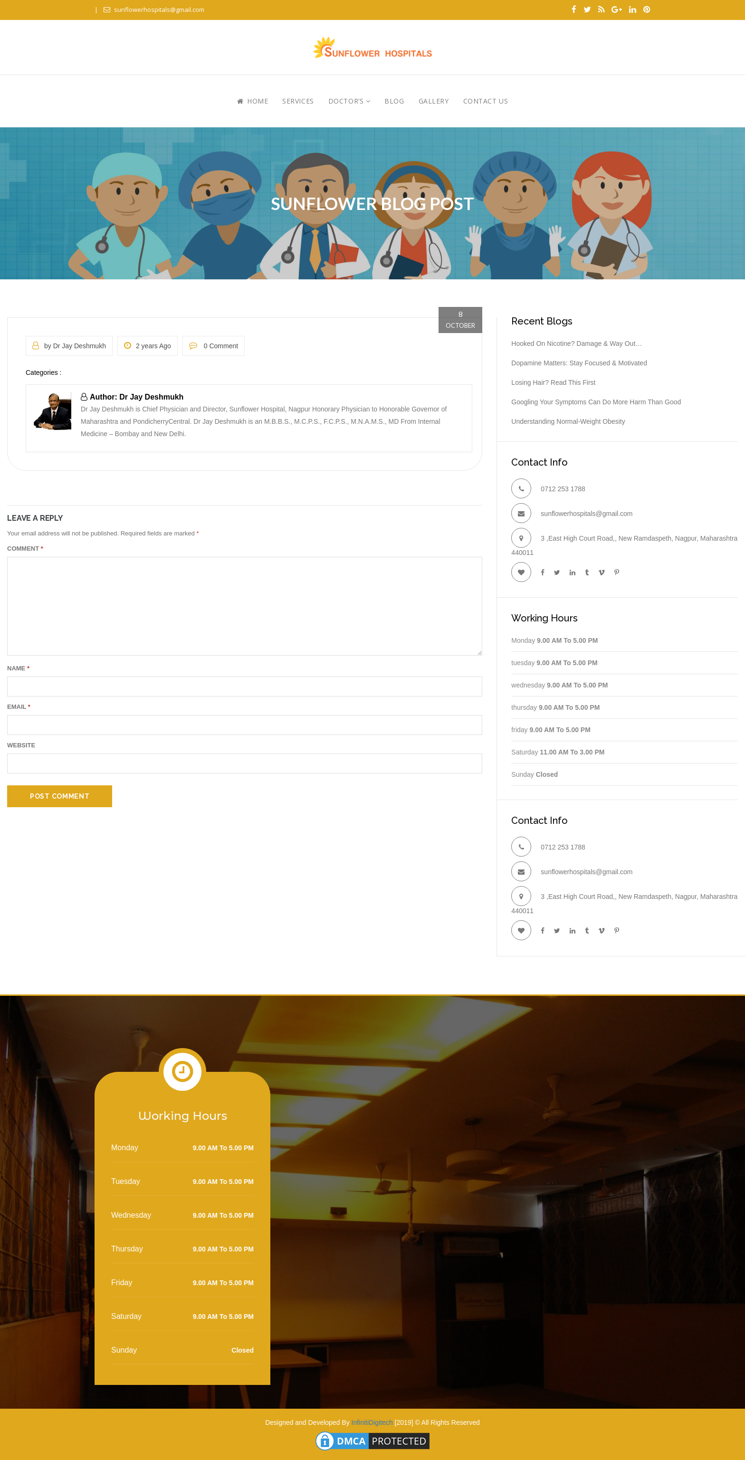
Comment (25, 548)
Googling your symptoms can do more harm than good (596, 402)
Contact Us (485, 100)
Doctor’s (349, 100)
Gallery (434, 100)
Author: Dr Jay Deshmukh (132, 397)
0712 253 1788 (563, 489)
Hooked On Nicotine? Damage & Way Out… (576, 343)
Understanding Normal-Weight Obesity (568, 421)
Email (18, 706)
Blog (394, 100)
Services (298, 100)
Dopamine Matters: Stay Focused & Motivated (579, 363)
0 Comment (213, 346)
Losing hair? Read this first (553, 382)
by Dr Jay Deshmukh (69, 346)
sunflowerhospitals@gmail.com (154, 9)
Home (252, 100)
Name (18, 668)
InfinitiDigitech (372, 1422)
